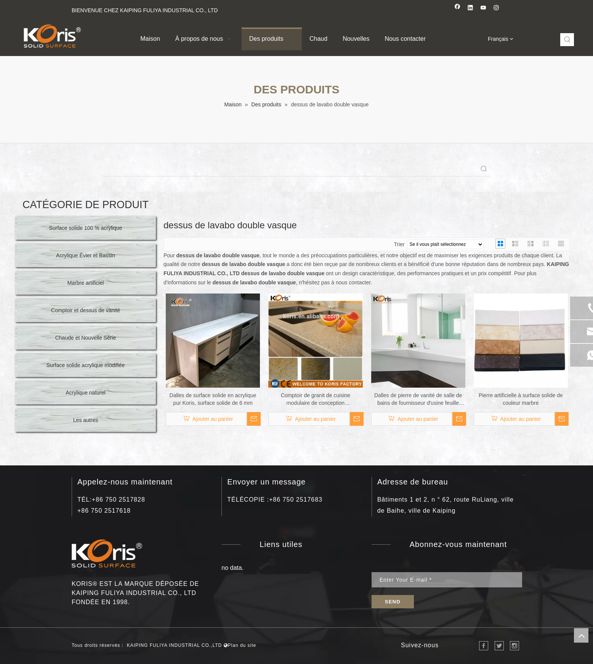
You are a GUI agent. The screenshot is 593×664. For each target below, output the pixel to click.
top (581, 635)
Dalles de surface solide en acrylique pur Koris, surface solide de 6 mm (213, 399)
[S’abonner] (393, 601)
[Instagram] (496, 8)
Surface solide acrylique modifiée (85, 365)
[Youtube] (483, 8)
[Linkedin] (470, 8)
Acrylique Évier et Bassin (85, 255)
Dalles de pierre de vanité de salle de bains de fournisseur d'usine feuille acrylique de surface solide (418, 399)
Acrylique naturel (85, 393)
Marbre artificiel (85, 283)
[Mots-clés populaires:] (567, 39)
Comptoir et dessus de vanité (85, 310)
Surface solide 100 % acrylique (85, 228)
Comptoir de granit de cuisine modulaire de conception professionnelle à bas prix (315, 399)
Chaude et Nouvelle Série (85, 338)
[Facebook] (457, 8)
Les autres (85, 420)
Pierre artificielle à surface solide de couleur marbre (521, 399)
